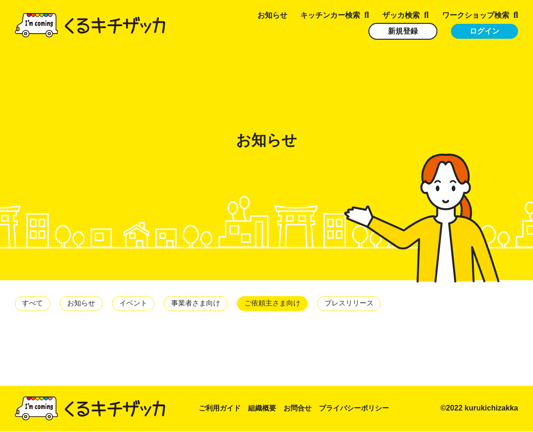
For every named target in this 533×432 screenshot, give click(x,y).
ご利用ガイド (221, 409)
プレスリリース (369, 304)
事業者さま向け (206, 304)
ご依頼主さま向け (288, 304)
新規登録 (403, 31)
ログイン (484, 31)
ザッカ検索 (401, 15)
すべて (34, 304)
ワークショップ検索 (475, 15)
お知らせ (272, 15)
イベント (140, 304)
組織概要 (266, 409)
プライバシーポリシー (362, 409)
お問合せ (303, 409)
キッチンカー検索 (330, 15)
